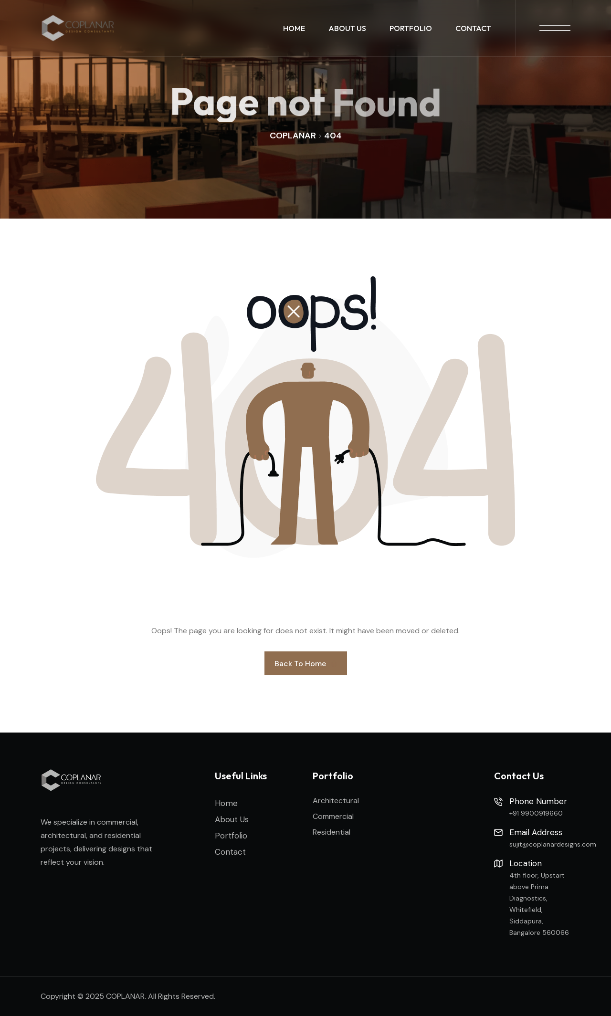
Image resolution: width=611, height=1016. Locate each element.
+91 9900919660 (536, 813)
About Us (347, 28)
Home (294, 28)
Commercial (333, 816)
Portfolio (411, 28)
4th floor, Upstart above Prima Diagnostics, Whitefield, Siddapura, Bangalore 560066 (539, 904)
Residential (331, 832)
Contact (473, 28)
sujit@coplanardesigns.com (552, 844)
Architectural (336, 801)
